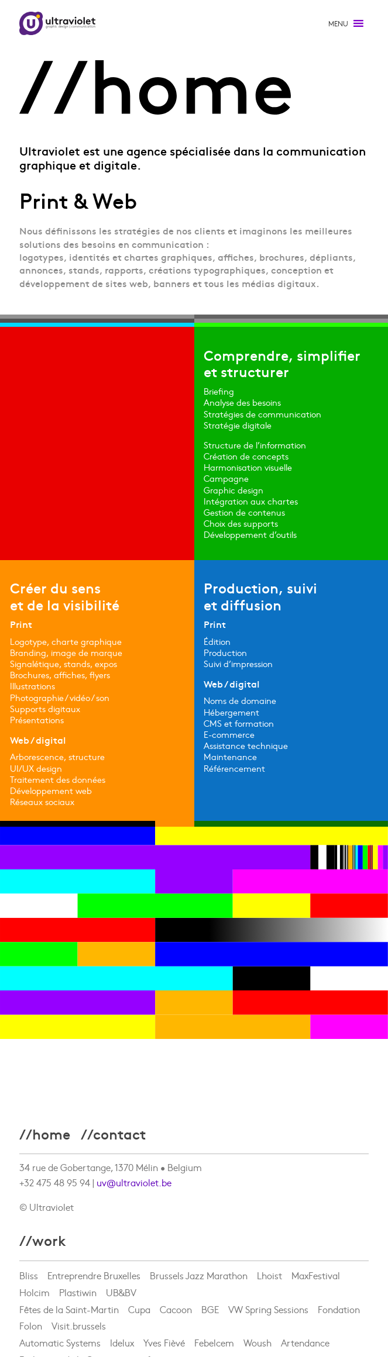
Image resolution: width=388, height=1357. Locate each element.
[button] (338, 23)
